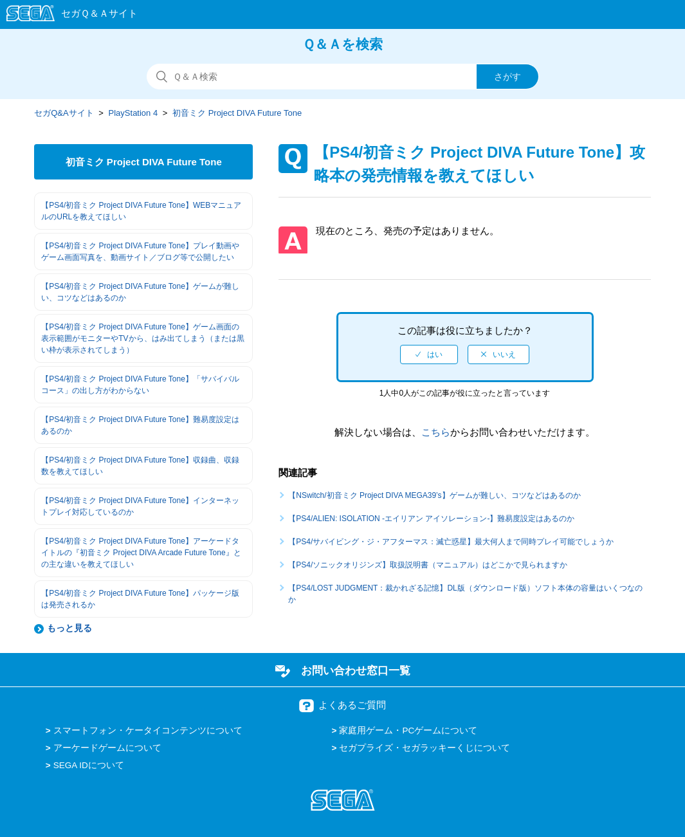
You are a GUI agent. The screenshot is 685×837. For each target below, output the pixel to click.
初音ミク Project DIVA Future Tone (237, 113)
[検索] (343, 76)
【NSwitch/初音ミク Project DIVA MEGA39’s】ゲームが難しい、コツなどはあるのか (434, 495)
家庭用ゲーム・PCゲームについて (408, 730)
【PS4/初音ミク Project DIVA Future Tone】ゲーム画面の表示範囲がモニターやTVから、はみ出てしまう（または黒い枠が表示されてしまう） (142, 338)
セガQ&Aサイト (63, 113)
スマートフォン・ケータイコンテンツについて (147, 730)
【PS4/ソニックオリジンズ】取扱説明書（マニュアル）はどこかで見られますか (427, 564)
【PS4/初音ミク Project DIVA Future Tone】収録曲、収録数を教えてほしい (140, 465)
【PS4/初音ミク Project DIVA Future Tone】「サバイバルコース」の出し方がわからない (140, 384)
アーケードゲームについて (107, 748)
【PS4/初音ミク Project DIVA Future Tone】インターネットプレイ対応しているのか (140, 506)
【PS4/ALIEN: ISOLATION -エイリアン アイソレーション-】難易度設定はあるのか (431, 518)
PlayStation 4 (133, 113)
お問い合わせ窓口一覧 (355, 670)
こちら (435, 432)
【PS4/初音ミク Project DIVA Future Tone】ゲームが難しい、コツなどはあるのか (140, 292)
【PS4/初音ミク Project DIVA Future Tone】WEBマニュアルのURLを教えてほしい (141, 211)
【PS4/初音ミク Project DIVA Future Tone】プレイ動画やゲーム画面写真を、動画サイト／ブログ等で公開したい (140, 251)
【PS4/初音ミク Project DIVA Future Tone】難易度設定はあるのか (140, 425)
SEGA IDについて (88, 765)
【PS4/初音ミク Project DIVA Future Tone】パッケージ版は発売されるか (140, 599)
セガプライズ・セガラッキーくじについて (424, 748)
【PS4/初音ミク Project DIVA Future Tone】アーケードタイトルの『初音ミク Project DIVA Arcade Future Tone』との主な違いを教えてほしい (141, 553)
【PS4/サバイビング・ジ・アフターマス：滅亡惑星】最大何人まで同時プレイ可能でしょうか (454, 541)
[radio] (429, 354)
